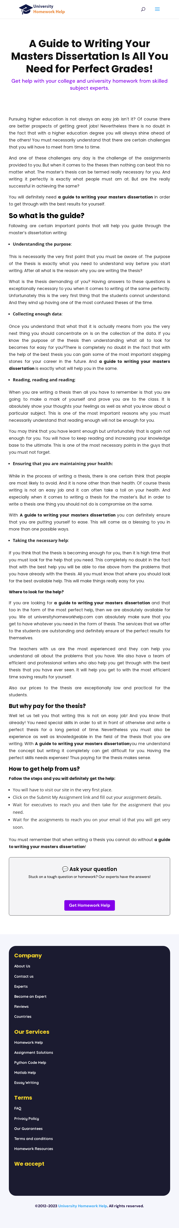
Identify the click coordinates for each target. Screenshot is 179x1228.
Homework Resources (33, 1148)
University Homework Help (82, 1205)
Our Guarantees (28, 1128)
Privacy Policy (26, 1118)
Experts (21, 986)
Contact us (24, 976)
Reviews (21, 1006)
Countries (22, 1016)
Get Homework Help (89, 905)
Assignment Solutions (33, 1052)
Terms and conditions (33, 1138)
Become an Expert (30, 996)
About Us (22, 966)
